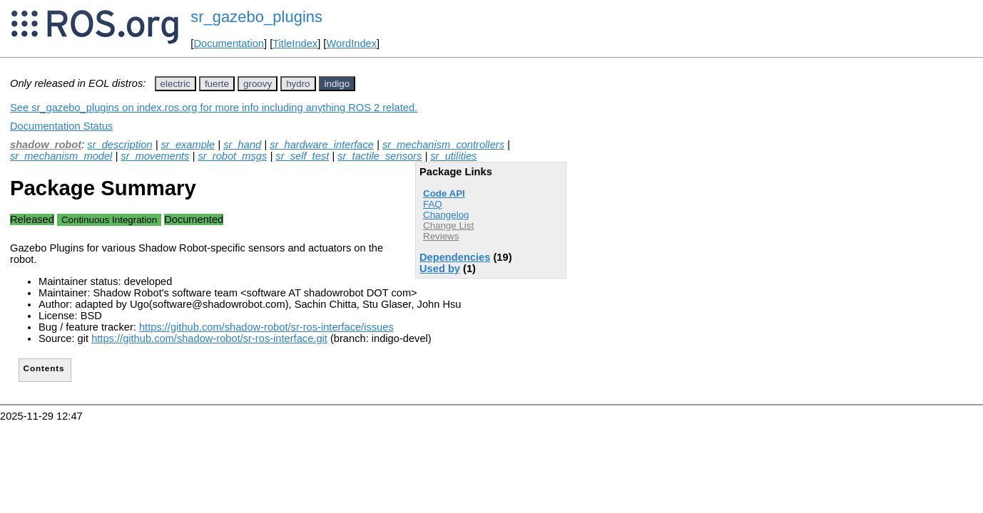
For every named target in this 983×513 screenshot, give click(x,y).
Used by (439, 268)
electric (175, 83)
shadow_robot (45, 144)
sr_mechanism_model (61, 156)
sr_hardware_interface (322, 144)
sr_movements (155, 156)
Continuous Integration (109, 219)
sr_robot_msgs (232, 156)
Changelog (446, 214)
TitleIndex (295, 43)
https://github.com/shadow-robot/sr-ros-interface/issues (266, 327)
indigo (337, 83)
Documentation (228, 43)
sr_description (119, 144)
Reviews (441, 236)
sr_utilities (453, 156)
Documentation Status (61, 126)
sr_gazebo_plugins (256, 17)
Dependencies (454, 257)
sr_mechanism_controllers (443, 144)
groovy (257, 83)
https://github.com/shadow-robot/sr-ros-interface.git (209, 338)
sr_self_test (302, 156)
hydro (298, 83)
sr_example (188, 144)
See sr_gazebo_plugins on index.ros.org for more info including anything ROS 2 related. (213, 107)
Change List (448, 225)
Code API (444, 193)
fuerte (217, 83)
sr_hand (242, 144)
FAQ (432, 204)
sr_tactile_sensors (379, 156)
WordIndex (351, 43)
